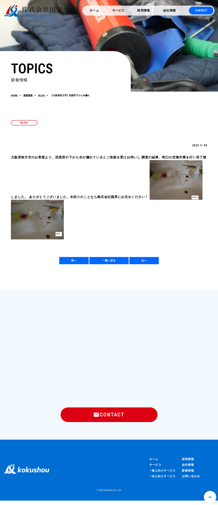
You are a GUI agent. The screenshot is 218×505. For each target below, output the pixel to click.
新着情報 (28, 96)
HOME (14, 96)
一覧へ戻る (109, 261)
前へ (73, 261)
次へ (144, 261)
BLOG (41, 96)
